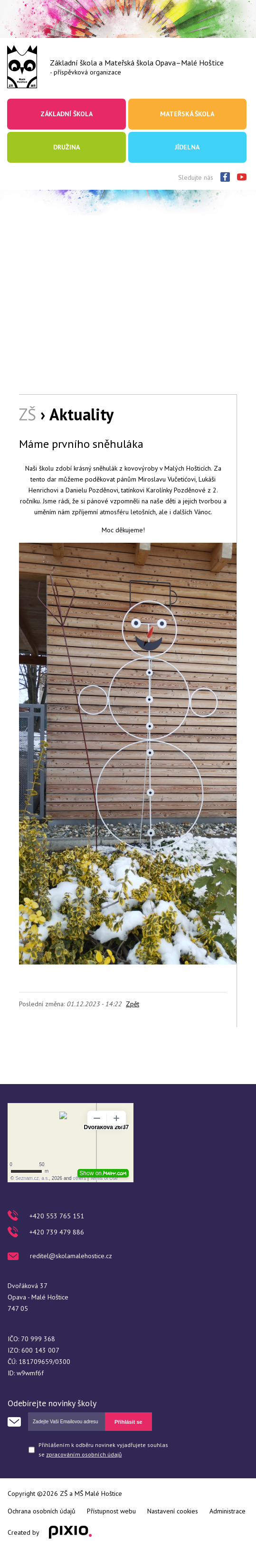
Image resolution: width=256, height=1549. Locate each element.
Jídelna (187, 147)
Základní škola (66, 114)
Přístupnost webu (111, 1511)
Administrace (227, 1511)
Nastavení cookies (172, 1511)
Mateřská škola (187, 114)
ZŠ (27, 414)
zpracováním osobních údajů (84, 1454)
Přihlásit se (128, 1422)
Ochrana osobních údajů (42, 1511)
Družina (66, 147)
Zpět (132, 1004)
